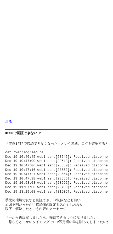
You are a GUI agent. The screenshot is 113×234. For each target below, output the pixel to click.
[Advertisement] (56, 61)
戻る (8, 121)
